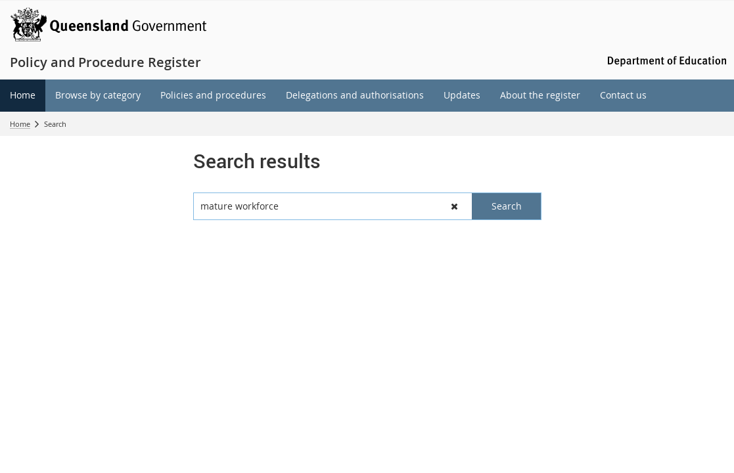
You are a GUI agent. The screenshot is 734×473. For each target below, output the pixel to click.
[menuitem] (22, 95)
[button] (454, 206)
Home (20, 124)
